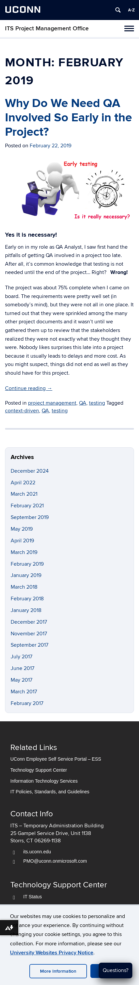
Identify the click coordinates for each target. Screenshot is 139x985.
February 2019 (27, 564)
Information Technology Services (44, 781)
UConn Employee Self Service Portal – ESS (55, 759)
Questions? (115, 970)
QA (82, 403)
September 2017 (29, 645)
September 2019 (30, 517)
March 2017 (24, 691)
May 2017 (21, 680)
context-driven (22, 410)
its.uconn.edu (37, 852)
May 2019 (22, 529)
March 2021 (24, 494)
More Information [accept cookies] (58, 971)
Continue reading (28, 388)
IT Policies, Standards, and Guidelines (49, 792)
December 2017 (29, 622)
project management (52, 403)
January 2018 (26, 610)
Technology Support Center (38, 770)
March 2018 (24, 587)
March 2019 (24, 552)
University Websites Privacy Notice (51, 952)
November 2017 (29, 633)
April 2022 (23, 482)
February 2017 (27, 703)
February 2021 (27, 505)
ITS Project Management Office (47, 28)
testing (97, 403)
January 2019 (26, 575)
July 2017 (21, 656)
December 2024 (30, 471)
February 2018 (27, 598)
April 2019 (22, 540)
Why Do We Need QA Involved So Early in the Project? (68, 117)
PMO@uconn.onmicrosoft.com (55, 861)
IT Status (32, 896)
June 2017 (22, 668)
